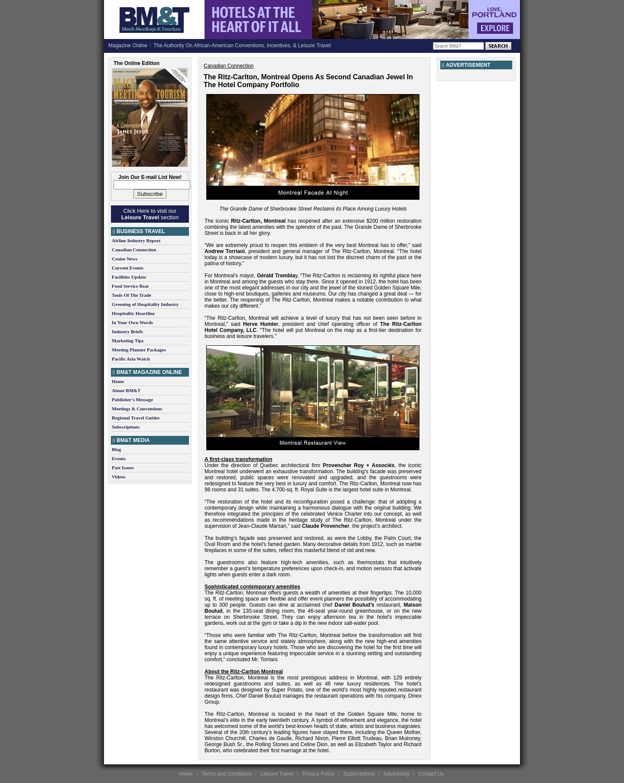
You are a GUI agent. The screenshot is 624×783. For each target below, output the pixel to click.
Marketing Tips (127, 340)
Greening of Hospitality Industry (145, 304)
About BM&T (126, 390)
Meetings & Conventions (137, 408)
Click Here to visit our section (150, 214)
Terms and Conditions (227, 774)
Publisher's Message (132, 399)
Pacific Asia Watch (131, 358)
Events (119, 458)
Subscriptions (126, 426)
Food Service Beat (130, 286)
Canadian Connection (134, 249)
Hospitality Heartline (133, 313)
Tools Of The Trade (131, 295)
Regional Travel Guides (135, 417)
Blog (116, 449)
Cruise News (124, 258)
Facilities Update (129, 276)
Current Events (127, 267)
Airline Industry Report (136, 240)
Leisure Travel (277, 774)
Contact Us (431, 774)
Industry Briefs (127, 331)
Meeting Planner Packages (139, 349)
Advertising (396, 774)
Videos (118, 476)
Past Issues (123, 467)
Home (118, 381)
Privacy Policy (318, 774)
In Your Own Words (132, 322)
